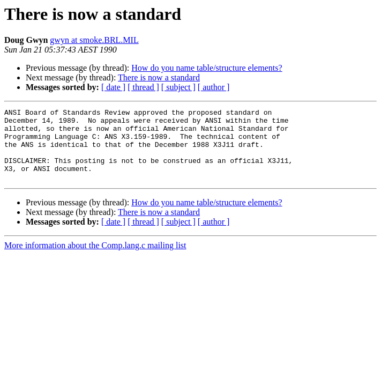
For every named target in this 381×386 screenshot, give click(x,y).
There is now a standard (159, 77)
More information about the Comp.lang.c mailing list (95, 259)
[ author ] (214, 87)
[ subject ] (178, 87)
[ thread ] (143, 87)
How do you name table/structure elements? (206, 67)
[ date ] (113, 87)
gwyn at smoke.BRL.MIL (94, 39)
